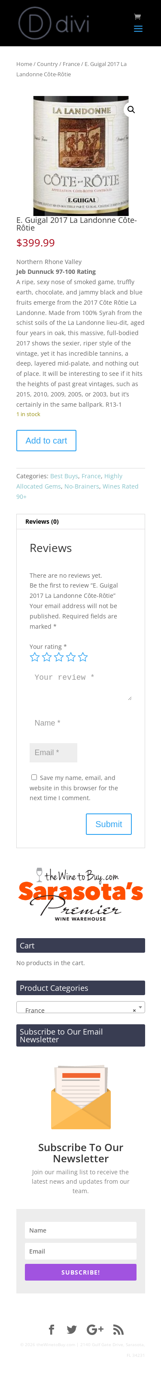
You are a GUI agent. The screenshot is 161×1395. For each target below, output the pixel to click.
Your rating (48, 646)
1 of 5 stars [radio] (35, 657)
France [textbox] (78, 1011)
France (71, 64)
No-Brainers (81, 486)
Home (24, 64)
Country (47, 64)
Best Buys (64, 476)
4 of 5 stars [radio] (71, 657)
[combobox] (80, 1007)
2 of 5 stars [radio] (47, 657)
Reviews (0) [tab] (42, 521)
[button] (131, 109)
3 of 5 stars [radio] (59, 657)
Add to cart (46, 440)
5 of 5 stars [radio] (83, 657)
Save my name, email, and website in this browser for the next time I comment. (74, 788)
